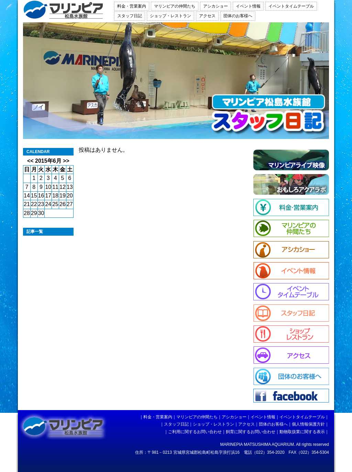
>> (66, 161)
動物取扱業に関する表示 (302, 431)
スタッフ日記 (129, 15)
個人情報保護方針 (308, 424)
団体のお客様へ (237, 15)
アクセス (207, 15)
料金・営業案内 (131, 6)
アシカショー (215, 6)
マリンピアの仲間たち (174, 6)
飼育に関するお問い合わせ (250, 431)
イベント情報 (248, 6)
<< (30, 161)
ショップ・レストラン (170, 15)
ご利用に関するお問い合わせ (195, 431)
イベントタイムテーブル (291, 6)
